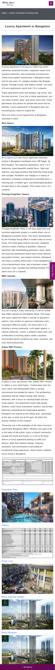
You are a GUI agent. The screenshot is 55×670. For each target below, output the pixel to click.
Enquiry (27, 667)
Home (4, 13)
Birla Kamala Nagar (13, 597)
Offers (5, 525)
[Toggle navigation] (51, 3)
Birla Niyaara (9, 632)
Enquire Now (53, 271)
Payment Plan (10, 489)
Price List (7, 561)
